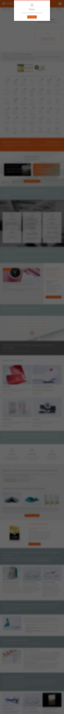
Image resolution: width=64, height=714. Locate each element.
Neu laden (32, 17)
